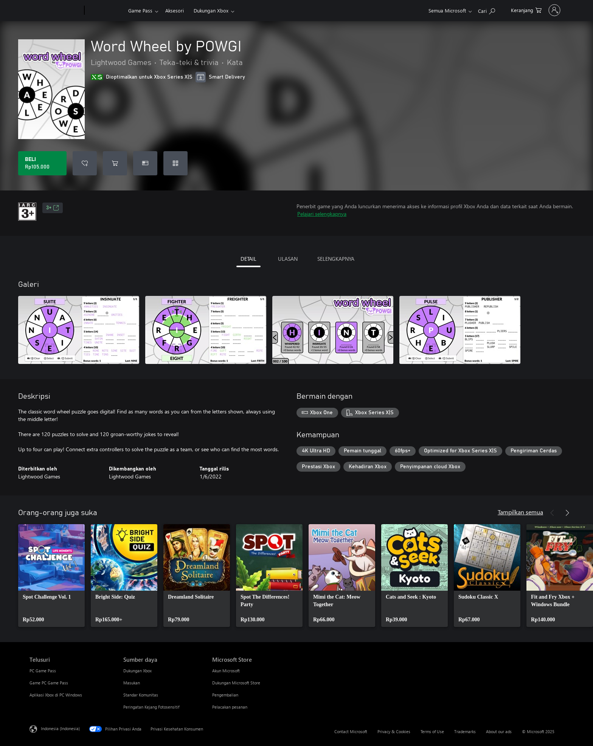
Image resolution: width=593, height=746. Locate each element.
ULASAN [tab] (288, 258)
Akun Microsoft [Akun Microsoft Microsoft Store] (226, 670)
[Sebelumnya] (552, 513)
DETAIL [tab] (248, 258)
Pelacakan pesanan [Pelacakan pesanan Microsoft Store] (229, 706)
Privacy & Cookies (393, 731)
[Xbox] (105, 10)
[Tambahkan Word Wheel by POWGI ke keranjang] (115, 163)
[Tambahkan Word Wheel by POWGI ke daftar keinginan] (85, 163)
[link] (51, 575)
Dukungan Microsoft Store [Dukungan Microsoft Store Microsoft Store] (236, 682)
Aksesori (174, 10)
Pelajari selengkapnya (321, 213)
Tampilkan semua (520, 512)
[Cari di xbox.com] (466, 9)
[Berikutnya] (567, 513)
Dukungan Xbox (211, 10)
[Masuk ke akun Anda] (544, 10)
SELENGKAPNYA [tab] (335, 258)
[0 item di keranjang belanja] (506, 10)
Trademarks (465, 731)
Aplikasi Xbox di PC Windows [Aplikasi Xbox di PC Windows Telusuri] (55, 694)
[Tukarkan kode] (175, 163)
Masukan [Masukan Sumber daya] (131, 682)
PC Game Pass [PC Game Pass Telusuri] (42, 670)
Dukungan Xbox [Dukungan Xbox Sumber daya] (137, 670)
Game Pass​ (140, 10)
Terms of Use (432, 731)
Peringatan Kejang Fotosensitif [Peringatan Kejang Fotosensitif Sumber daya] (151, 706)
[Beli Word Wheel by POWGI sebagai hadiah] (145, 163)
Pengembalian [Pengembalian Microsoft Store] (225, 694)
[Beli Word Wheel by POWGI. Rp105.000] (42, 163)
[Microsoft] (55, 10)
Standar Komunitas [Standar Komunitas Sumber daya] (140, 694)
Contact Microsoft (350, 731)
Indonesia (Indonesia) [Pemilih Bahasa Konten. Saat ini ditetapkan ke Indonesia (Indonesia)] (60, 728)
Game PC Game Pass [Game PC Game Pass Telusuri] (48, 682)
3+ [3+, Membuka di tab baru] (52, 208)
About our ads (499, 731)
